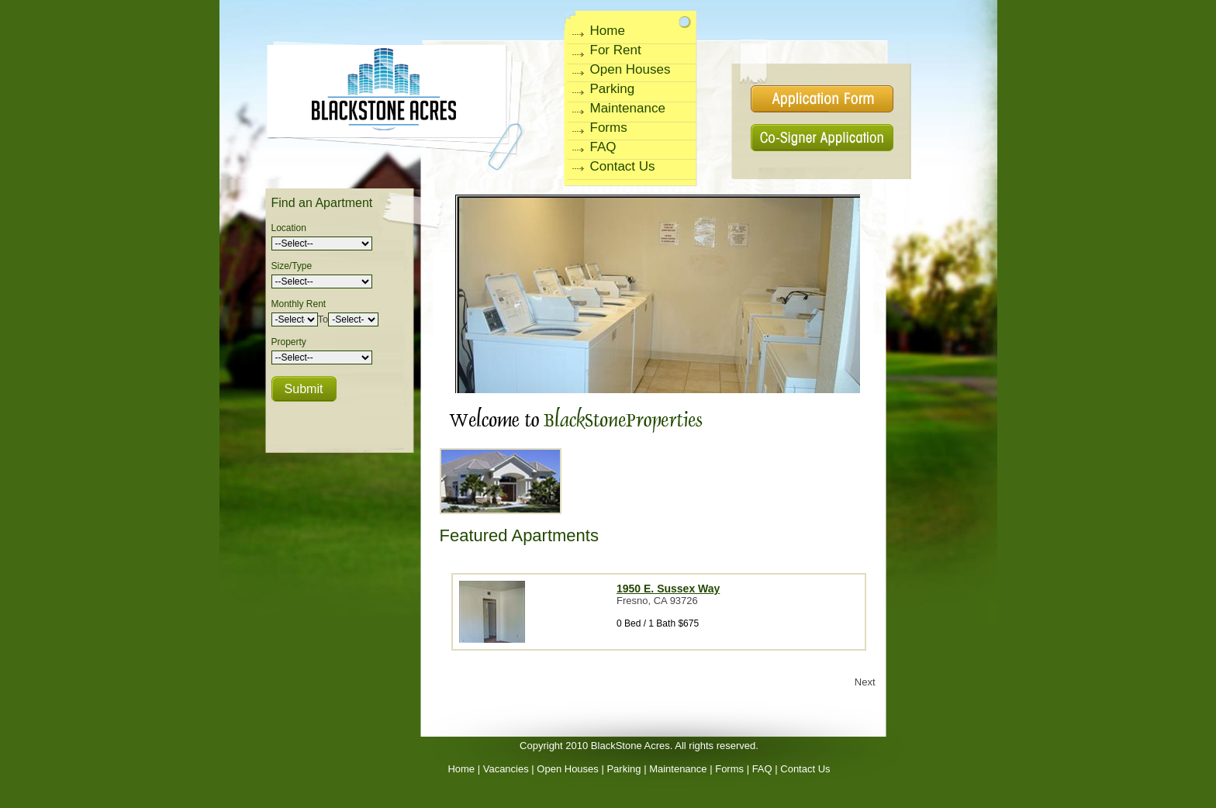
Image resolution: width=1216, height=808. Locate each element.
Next (865, 682)
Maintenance (627, 108)
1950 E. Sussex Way (668, 588)
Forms (608, 127)
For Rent (615, 50)
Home (607, 30)
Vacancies (506, 769)
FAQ (603, 147)
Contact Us (622, 166)
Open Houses (630, 69)
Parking (612, 88)
